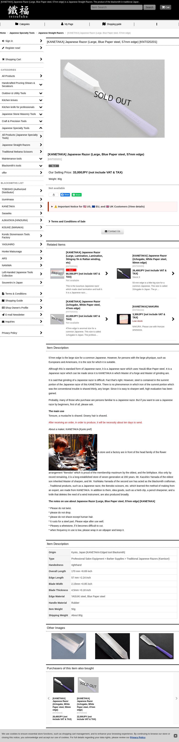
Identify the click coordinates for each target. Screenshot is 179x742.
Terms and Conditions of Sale (67, 221)
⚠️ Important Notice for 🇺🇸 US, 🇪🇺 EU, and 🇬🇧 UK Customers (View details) (99, 206)
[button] (156, 24)
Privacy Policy (137, 737)
